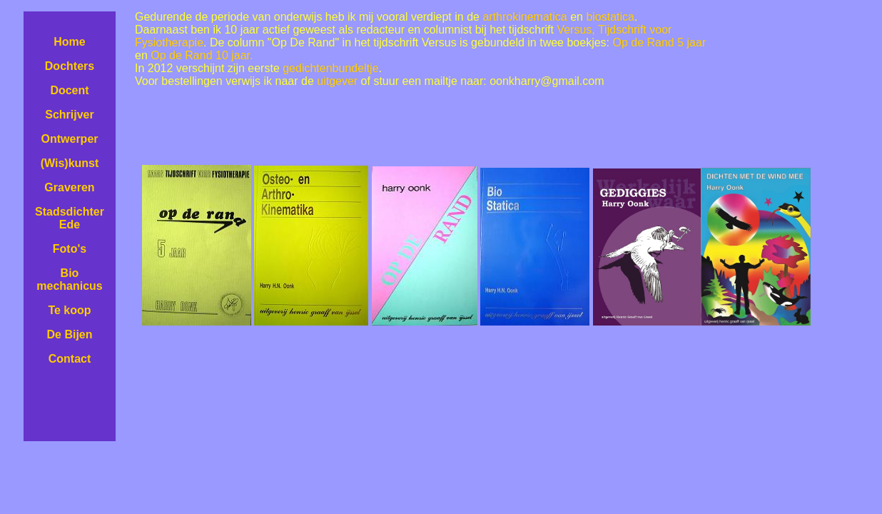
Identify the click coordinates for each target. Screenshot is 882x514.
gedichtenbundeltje (330, 68)
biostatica (610, 17)
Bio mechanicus (69, 279)
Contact (70, 359)
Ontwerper (69, 139)
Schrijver (69, 115)
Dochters (69, 66)
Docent (69, 90)
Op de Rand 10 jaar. (202, 55)
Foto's (69, 249)
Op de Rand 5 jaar (659, 42)
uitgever (337, 81)
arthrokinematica (524, 17)
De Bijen (69, 334)
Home (69, 42)
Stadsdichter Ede (69, 218)
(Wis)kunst (70, 163)
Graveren (69, 187)
